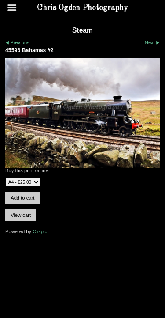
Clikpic (40, 231)
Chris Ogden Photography (82, 8)
